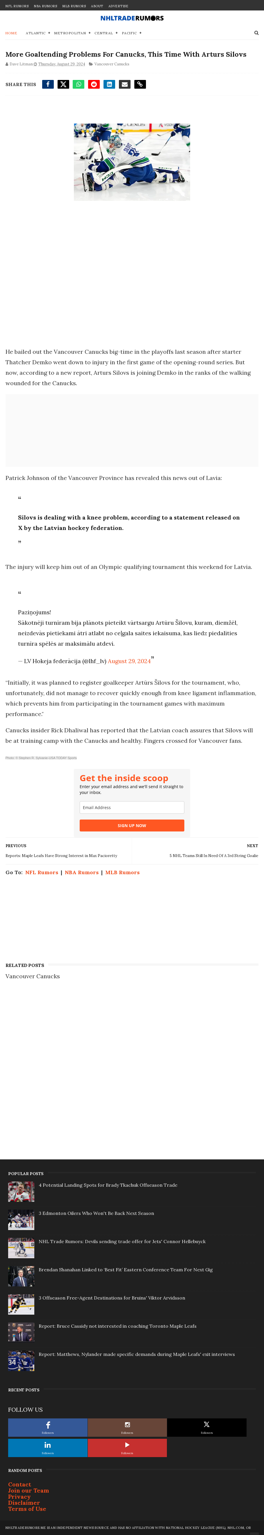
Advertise (118, 6)
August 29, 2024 (129, 661)
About (97, 6)
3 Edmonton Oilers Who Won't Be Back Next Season (96, 1213)
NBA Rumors (45, 6)
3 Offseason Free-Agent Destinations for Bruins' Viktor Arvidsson (112, 1298)
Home (11, 33)
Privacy (19, 1496)
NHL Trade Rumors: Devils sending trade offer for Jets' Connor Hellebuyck (122, 1241)
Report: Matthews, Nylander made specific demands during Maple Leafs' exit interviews (137, 1354)
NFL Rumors (16, 6)
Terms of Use (27, 1508)
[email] (132, 807)
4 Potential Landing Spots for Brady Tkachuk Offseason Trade (108, 1185)
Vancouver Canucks (111, 63)
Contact (19, 1484)
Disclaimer (24, 1502)
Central (103, 33)
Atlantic (35, 33)
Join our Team (28, 1490)
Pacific (129, 33)
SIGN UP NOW (132, 825)
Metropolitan (70, 33)
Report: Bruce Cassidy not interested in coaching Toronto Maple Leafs (118, 1326)
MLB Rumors (74, 6)
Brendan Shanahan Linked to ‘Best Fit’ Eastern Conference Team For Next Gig (126, 1269)
